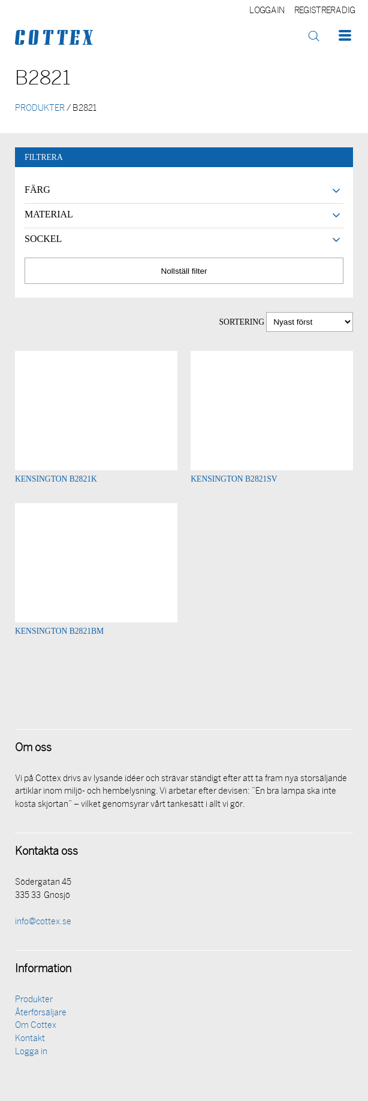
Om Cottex (35, 1026)
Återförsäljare (41, 1013)
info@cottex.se (43, 922)
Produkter (34, 1000)
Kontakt (30, 1039)
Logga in (267, 11)
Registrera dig (324, 11)
